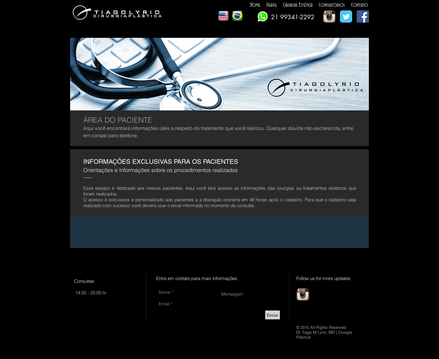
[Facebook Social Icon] (363, 16)
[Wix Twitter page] (346, 16)
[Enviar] (272, 315)
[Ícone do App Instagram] (329, 16)
